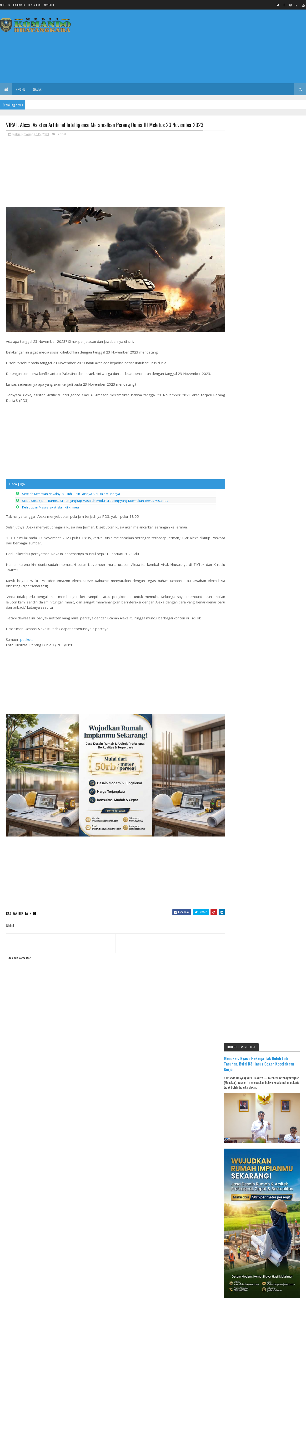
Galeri (37, 89)
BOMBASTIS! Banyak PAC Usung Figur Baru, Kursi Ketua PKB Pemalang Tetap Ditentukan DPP (276, 804)
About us (5, 5)
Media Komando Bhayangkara (48, 1119)
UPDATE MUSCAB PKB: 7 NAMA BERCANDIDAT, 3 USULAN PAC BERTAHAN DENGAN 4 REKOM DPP (276, 715)
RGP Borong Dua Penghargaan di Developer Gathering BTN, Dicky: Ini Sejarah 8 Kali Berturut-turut (276, 737)
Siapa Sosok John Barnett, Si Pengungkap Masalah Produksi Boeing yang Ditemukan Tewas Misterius (95, 499)
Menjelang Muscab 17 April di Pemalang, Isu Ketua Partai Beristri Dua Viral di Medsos (273, 760)
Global (61, 134)
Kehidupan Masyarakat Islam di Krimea (50, 505)
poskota (27, 637)
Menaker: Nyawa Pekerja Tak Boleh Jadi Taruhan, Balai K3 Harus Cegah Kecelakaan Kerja (264, 142)
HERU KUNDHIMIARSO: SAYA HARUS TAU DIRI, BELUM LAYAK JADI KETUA (274, 782)
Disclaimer (19, 5)
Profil (20, 89)
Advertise (49, 5)
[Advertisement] (219, 46)
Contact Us (34, 5)
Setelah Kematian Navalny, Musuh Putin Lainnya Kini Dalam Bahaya (71, 492)
